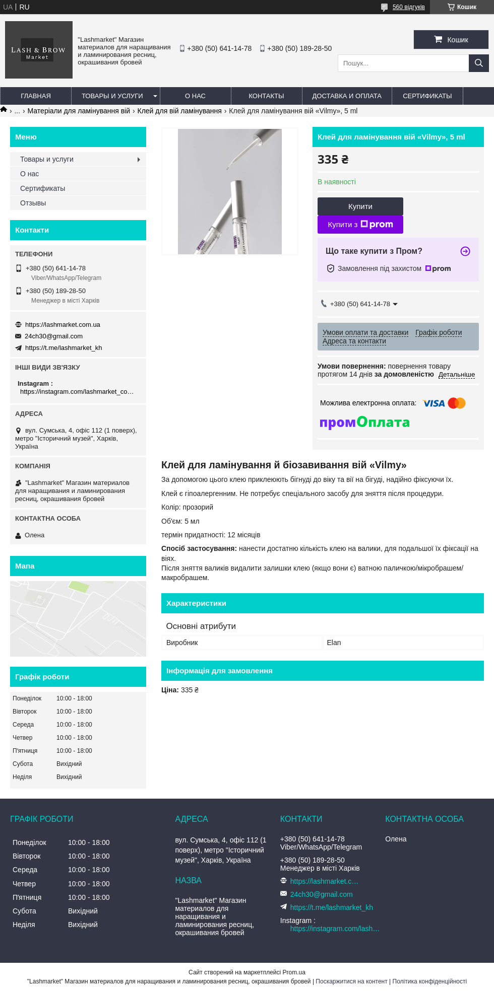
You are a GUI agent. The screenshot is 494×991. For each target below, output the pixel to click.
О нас (195, 96)
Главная (36, 96)
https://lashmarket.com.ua (62, 324)
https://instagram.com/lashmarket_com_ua (79, 391)
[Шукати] (479, 63)
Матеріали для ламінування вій (79, 111)
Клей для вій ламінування (179, 111)
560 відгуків (409, 7)
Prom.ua (294, 972)
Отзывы (33, 203)
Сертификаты (427, 96)
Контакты (266, 96)
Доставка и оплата (347, 96)
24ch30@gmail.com (54, 336)
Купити (360, 206)
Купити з (360, 224)
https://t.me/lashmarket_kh (63, 347)
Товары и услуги (112, 96)
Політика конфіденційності (430, 981)
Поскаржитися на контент (351, 981)
